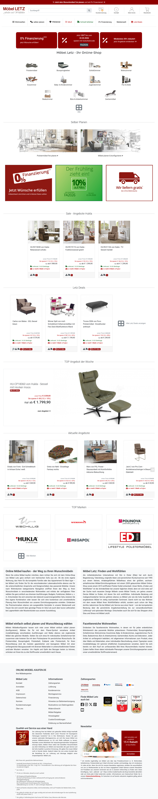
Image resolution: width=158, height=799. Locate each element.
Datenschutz (21, 698)
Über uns (19, 709)
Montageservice (54, 694)
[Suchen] (89, 10)
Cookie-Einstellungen (56, 719)
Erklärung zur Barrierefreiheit (59, 723)
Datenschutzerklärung (93, 776)
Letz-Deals (136, 22)
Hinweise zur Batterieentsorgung (61, 701)
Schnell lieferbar (85, 22)
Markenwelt (121, 22)
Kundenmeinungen (23, 705)
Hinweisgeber (53, 716)
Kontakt (19, 683)
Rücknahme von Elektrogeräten (60, 705)
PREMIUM (54, 22)
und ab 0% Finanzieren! (79, 2)
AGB (18, 690)
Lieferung (52, 687)
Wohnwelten (18, 22)
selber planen (37, 22)
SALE (68, 22)
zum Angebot (44, 411)
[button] (116, 10)
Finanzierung (53, 698)
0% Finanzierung (105, 22)
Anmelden (20, 687)
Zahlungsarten (54, 683)
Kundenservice (54, 690)
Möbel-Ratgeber (54, 712)
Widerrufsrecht (54, 709)
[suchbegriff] (57, 10)
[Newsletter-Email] (102, 754)
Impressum (20, 694)
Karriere (19, 701)
